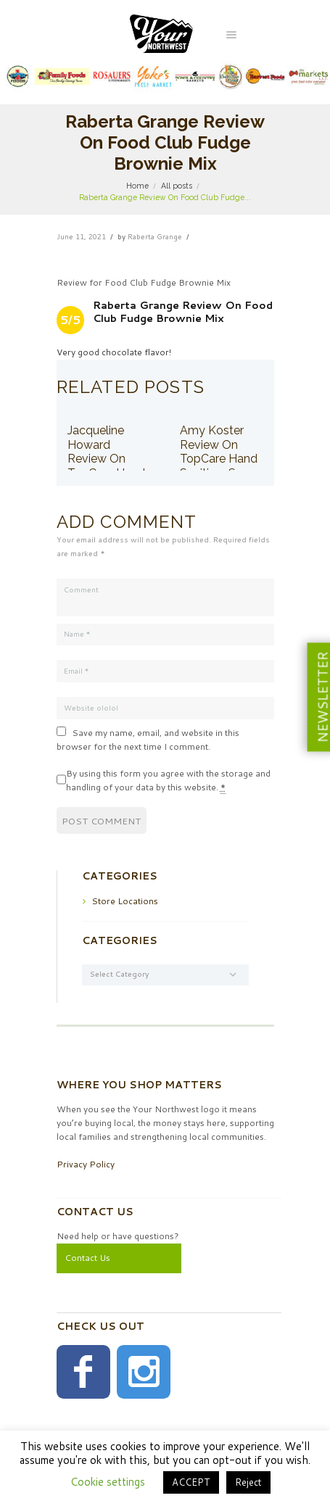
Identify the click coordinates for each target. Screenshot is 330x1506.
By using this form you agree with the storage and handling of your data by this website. (168, 780)
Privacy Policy (86, 1164)
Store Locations (124, 901)
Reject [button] (248, 1482)
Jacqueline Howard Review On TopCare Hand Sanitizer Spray (107, 458)
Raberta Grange (155, 236)
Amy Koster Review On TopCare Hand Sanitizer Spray (220, 451)
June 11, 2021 (81, 236)
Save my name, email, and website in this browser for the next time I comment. (148, 740)
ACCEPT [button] (191, 1482)
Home (137, 185)
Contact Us (87, 1257)
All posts (176, 185)
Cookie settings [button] (107, 1481)
